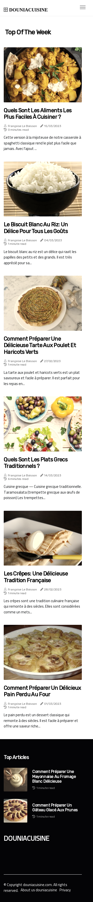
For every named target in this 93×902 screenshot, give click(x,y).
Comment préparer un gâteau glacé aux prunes (55, 807)
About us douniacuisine (39, 890)
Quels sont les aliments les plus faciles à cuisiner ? (37, 113)
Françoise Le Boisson (22, 126)
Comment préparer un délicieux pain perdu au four (42, 691)
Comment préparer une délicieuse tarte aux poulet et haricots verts (40, 345)
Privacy (65, 890)
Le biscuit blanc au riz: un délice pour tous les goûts (36, 227)
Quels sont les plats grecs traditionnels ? (35, 462)
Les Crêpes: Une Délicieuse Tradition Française (36, 577)
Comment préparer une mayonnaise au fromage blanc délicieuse (54, 776)
